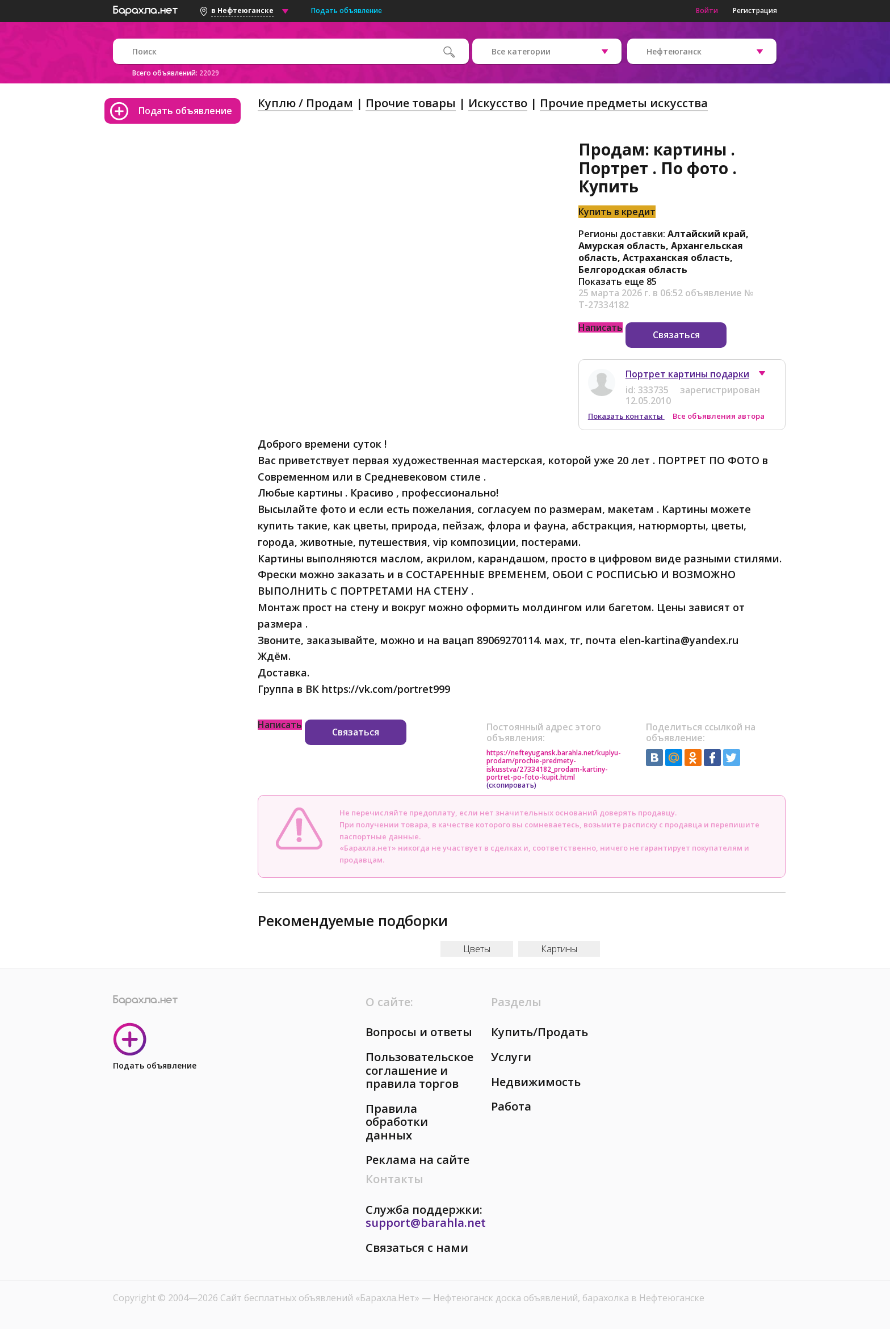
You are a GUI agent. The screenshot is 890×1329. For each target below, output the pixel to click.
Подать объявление (346, 10)
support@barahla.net (426, 1222)
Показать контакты (626, 416)
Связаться (676, 335)
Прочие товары (411, 103)
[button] (767, 376)
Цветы (476, 949)
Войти (707, 10)
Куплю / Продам (305, 103)
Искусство (497, 103)
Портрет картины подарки (687, 374)
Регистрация (755, 10)
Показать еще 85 (617, 281)
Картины (559, 949)
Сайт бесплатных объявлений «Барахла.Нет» (321, 1298)
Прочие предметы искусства (624, 103)
